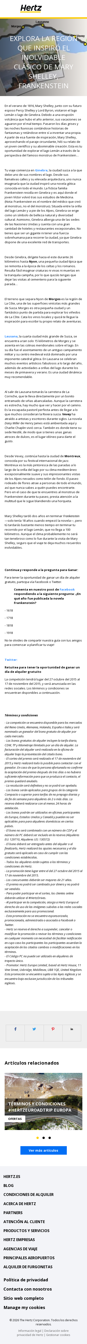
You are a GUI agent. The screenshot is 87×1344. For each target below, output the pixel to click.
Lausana (11, 336)
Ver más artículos (43, 1150)
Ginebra (41, 170)
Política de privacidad (25, 1280)
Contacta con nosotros (27, 1289)
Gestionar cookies (58, 1335)
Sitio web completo (23, 1298)
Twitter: (11, 660)
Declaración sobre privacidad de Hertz (43, 1333)
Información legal (29, 1331)
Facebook (67, 589)
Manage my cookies (24, 1307)
